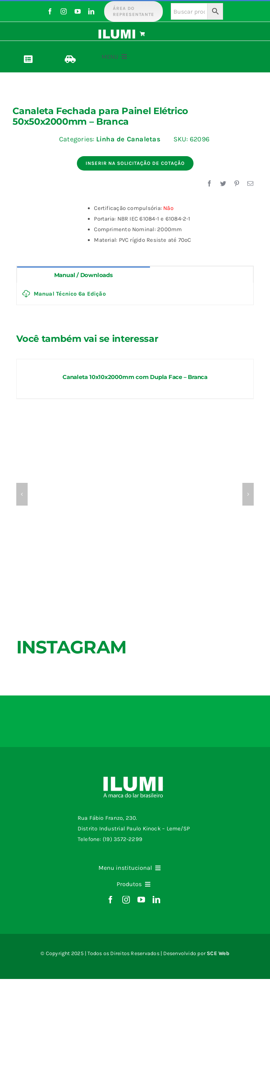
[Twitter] (223, 184)
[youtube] (78, 11)
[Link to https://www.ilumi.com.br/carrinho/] (157, 34)
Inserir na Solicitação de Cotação (135, 163)
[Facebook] (209, 184)
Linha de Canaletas (128, 139)
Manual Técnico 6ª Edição (64, 293)
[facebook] (50, 11)
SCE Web (218, 953)
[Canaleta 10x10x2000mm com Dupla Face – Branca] (135, 362)
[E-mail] (250, 184)
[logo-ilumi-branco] (116, 32)
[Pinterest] (236, 184)
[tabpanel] (135, 294)
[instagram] (64, 11)
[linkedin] (91, 11)
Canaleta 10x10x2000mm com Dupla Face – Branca (135, 377)
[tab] (83, 274)
